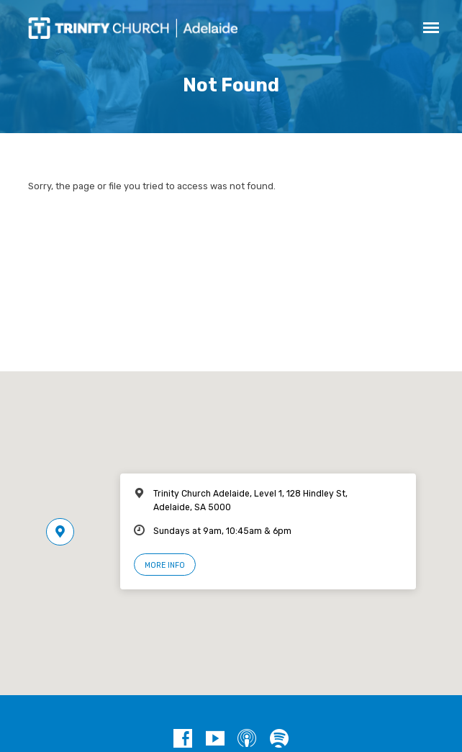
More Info (165, 565)
